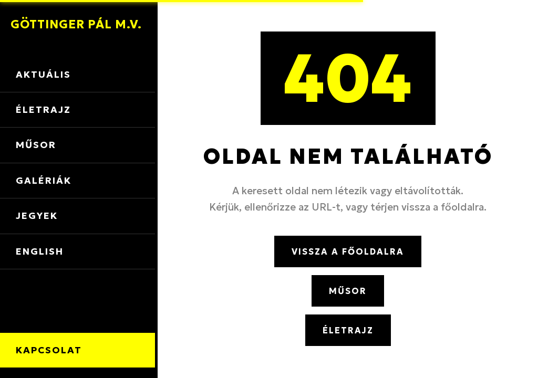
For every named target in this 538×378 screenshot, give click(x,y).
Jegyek (37, 216)
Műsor (36, 145)
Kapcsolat (49, 350)
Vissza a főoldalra (348, 251)
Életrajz (43, 110)
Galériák (43, 180)
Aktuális (43, 74)
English (40, 251)
